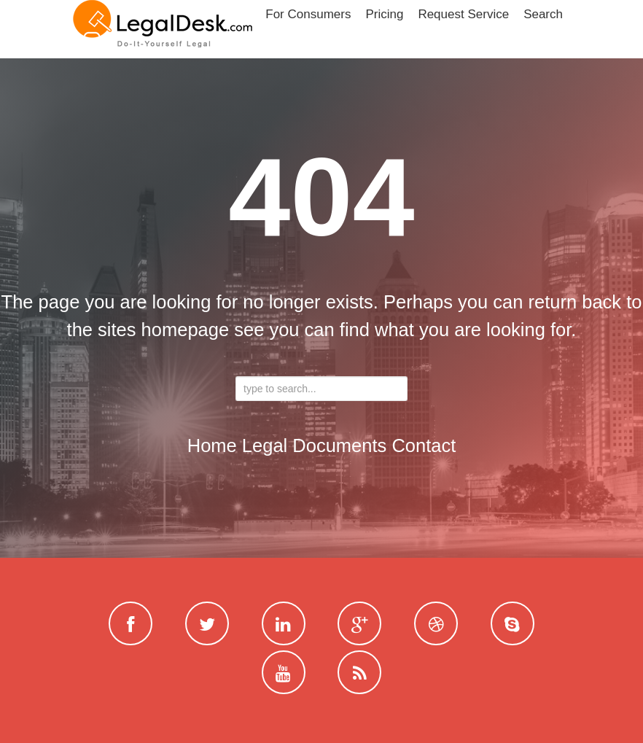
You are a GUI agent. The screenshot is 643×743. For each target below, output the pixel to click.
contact (423, 445)
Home (212, 445)
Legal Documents (314, 445)
